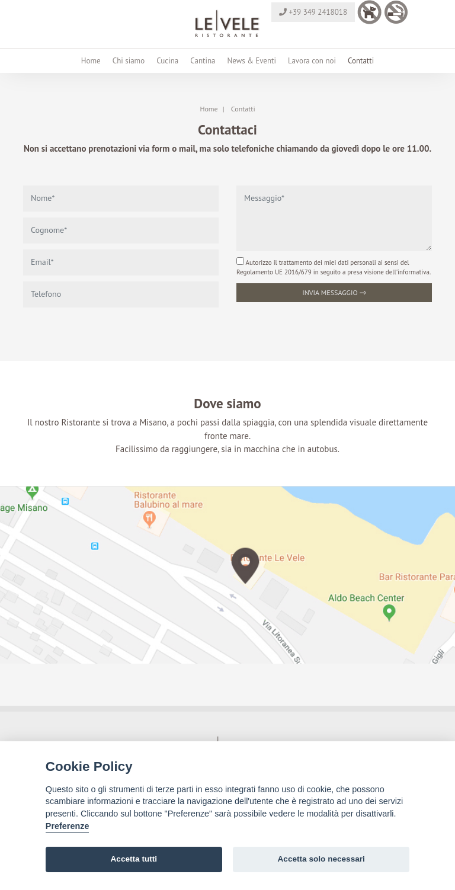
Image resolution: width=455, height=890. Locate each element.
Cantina (202, 61)
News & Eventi (251, 61)
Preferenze (67, 826)
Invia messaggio (334, 292)
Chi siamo (129, 61)
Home (91, 61)
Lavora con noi (312, 61)
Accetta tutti (134, 858)
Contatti (361, 61)
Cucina (167, 61)
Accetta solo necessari (321, 858)
